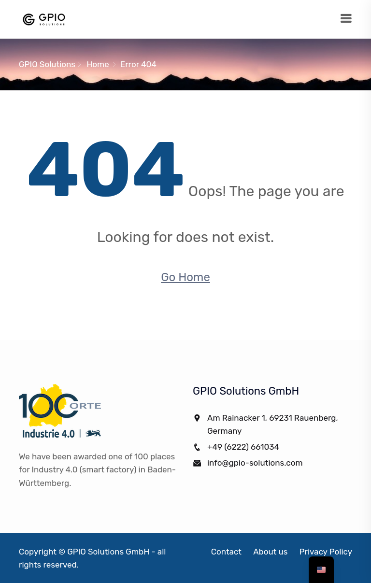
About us (270, 551)
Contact (226, 551)
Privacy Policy (326, 551)
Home (97, 64)
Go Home (185, 277)
